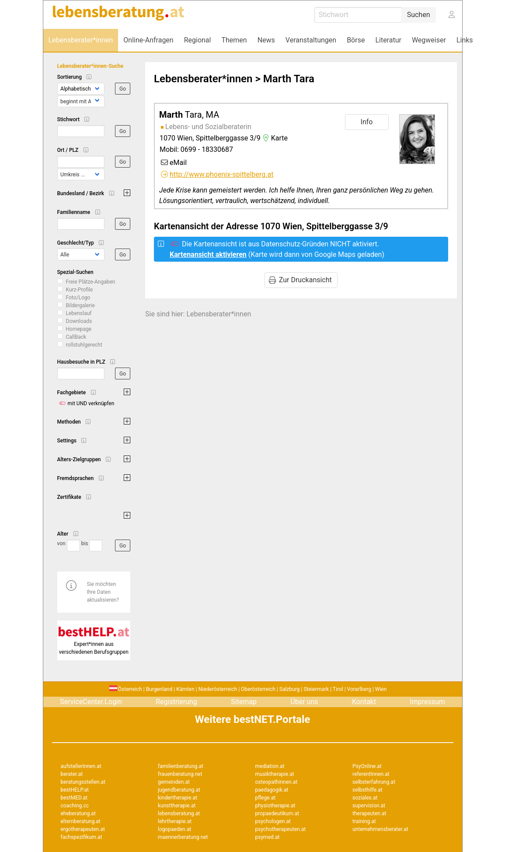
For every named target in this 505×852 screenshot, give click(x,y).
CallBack (76, 337)
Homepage (79, 329)
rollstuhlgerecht (84, 345)
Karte (274, 138)
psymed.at (267, 837)
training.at (364, 821)
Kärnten (185, 689)
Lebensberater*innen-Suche (90, 66)
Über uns (304, 702)
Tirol (338, 689)
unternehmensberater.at (380, 829)
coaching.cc (75, 806)
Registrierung (176, 702)
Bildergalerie (80, 305)
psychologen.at (273, 821)
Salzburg (289, 689)
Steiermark (316, 689)
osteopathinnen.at (276, 782)
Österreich (125, 689)
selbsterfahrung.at (373, 782)
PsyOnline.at (367, 766)
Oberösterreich (258, 689)
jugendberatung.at (179, 790)
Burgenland (159, 689)
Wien (381, 689)
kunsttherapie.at (176, 806)
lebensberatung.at (179, 813)
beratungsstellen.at (83, 782)
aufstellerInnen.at (81, 766)
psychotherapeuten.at (280, 829)
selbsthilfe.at (367, 790)
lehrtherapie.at (175, 821)
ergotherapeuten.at (83, 829)
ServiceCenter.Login (91, 702)
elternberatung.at (81, 821)
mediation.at (270, 766)
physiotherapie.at (275, 806)
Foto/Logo (78, 298)
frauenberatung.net (180, 774)
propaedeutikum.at (277, 813)
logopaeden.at (174, 829)
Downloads (79, 321)
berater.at (72, 774)
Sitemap (244, 702)
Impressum (427, 702)
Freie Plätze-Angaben (90, 282)
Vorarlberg (359, 689)
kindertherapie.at (177, 798)
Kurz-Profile (79, 290)
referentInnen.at (371, 774)
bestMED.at (74, 798)
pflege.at (265, 798)
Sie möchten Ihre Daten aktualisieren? (103, 592)
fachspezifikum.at (81, 837)
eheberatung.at (78, 813)
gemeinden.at (174, 782)
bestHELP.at (75, 790)
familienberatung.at (180, 766)
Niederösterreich (218, 689)
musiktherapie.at (274, 774)
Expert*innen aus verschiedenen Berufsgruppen (94, 644)
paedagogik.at (272, 790)
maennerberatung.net (183, 837)
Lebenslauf (79, 313)
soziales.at (364, 798)
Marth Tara (288, 79)
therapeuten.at (369, 813)
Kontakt (364, 702)
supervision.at (368, 806)
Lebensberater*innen (203, 79)
